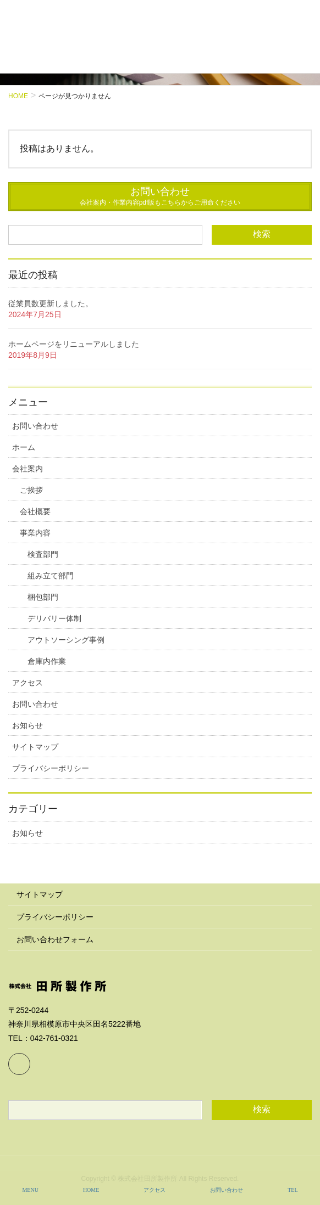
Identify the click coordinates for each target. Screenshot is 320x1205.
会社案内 (27, 468)
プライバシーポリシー (50, 768)
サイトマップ (35, 746)
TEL (292, 1190)
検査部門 (42, 554)
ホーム (23, 447)
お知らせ (27, 725)
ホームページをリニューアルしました (73, 344)
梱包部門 (42, 597)
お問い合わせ (35, 425)
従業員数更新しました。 (50, 303)
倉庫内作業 (46, 661)
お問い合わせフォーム (54, 939)
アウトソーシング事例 (65, 639)
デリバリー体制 (54, 618)
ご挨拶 (31, 490)
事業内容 (35, 532)
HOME (91, 1190)
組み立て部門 (50, 575)
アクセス (27, 682)
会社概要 (35, 511)
